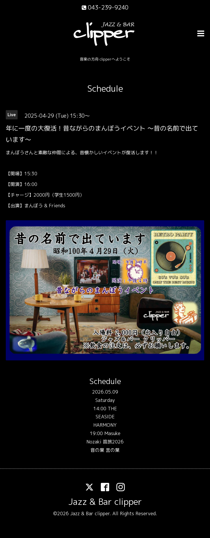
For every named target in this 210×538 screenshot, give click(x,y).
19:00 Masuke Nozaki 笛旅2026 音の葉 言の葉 (105, 441)
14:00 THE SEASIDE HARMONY (105, 416)
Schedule (105, 88)
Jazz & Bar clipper (105, 502)
